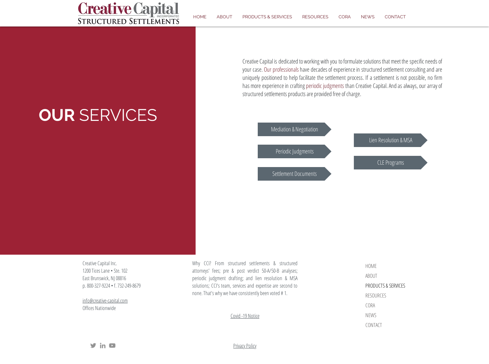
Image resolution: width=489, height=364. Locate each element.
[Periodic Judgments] (294, 151)
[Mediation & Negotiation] (294, 129)
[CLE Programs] (391, 162)
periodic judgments (325, 85)
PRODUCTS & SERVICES (385, 285)
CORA (370, 305)
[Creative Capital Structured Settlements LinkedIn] (103, 345)
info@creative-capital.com (105, 300)
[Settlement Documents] (294, 174)
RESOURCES (375, 295)
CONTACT (373, 325)
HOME (371, 266)
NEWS (370, 315)
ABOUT (371, 275)
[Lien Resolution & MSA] (391, 140)
